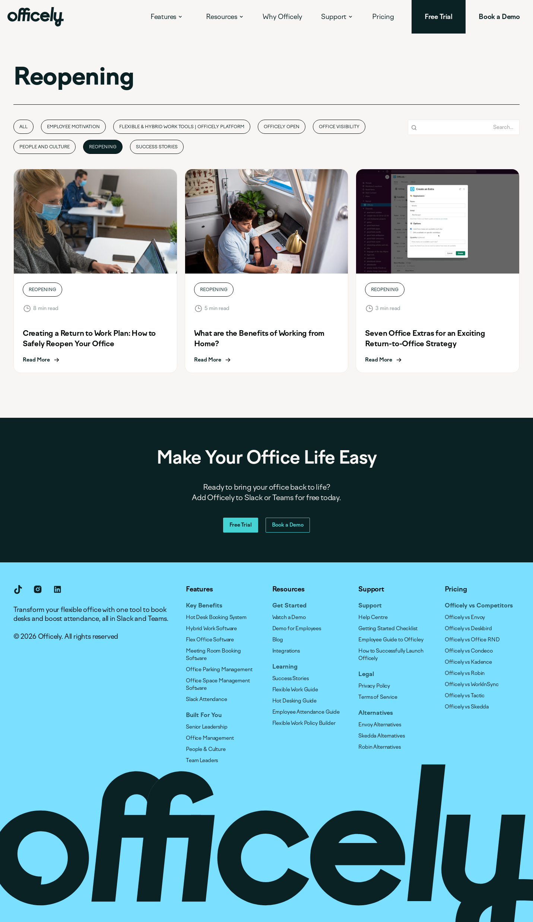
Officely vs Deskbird (468, 628)
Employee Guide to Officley (390, 640)
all (23, 126)
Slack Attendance (206, 699)
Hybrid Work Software (211, 628)
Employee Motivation (73, 126)
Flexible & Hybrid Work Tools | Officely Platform (181, 126)
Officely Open (281, 126)
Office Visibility (339, 126)
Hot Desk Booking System (216, 617)
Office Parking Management (219, 669)
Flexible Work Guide (295, 689)
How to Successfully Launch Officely (390, 654)
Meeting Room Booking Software (213, 654)
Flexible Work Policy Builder (304, 723)
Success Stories (157, 146)
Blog (277, 640)
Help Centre (372, 617)
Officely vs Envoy (465, 617)
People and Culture (44, 146)
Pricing (383, 17)
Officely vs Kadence (468, 662)
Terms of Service (377, 697)
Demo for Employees (296, 628)
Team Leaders (202, 760)
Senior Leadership (207, 727)
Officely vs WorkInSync (472, 684)
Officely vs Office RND (472, 640)
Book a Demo (288, 525)
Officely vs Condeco (469, 651)
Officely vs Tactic (465, 695)
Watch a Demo (289, 617)
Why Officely (282, 17)
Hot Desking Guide (294, 701)
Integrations (286, 651)
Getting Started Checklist (388, 628)
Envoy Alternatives (379, 725)
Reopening (103, 146)
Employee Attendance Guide (306, 712)
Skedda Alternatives (381, 736)
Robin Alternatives (379, 747)
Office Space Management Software (218, 684)
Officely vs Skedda (467, 707)
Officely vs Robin (465, 673)
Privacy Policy (374, 686)
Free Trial (240, 525)
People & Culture (206, 749)
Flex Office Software (210, 640)
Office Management (210, 738)
